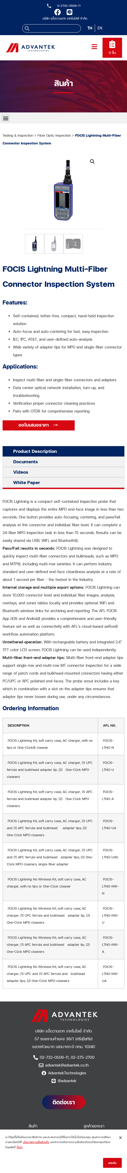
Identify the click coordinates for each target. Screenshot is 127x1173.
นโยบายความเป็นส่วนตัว (36, 1143)
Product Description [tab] (35, 451)
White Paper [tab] (26, 482)
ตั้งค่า (20, 1148)
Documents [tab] (25, 462)
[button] (5, 118)
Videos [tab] (20, 472)
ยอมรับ (112, 1163)
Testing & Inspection (18, 135)
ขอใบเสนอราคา (34, 425)
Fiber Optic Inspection (54, 135)
